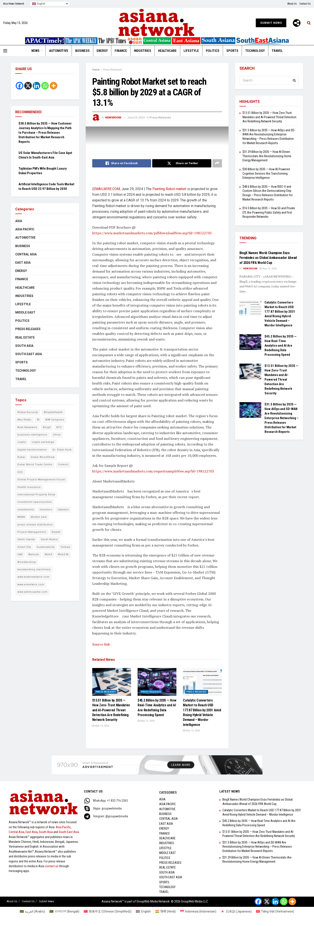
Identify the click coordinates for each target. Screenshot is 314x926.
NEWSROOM (113, 117)
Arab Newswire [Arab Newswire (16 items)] (27, 427)
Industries (142, 51)
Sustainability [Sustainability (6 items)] (46, 547)
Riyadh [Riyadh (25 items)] (56, 532)
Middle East (25, 312)
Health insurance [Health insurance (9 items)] (29, 487)
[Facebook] (19, 85)
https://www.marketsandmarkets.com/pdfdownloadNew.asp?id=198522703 (152, 233)
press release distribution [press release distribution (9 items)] (35, 524)
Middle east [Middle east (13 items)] (39, 517)
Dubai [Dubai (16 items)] (21, 457)
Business (82, 51)
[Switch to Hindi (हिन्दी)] (165, 911)
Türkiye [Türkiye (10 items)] (65, 547)
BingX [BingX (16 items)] (47, 427)
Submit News (271, 22)
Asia (18, 221)
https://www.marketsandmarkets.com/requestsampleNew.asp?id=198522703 (153, 471)
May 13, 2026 (100, 725)
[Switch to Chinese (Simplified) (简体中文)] (108, 911)
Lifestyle (191, 51)
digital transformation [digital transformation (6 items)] (32, 449)
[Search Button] (294, 80)
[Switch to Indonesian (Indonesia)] (198, 911)
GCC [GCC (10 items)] (20, 472)
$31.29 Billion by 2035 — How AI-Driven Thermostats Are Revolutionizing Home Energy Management (266, 156)
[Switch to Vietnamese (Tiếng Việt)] (275, 911)
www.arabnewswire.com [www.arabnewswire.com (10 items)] (33, 576)
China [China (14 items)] (57, 434)
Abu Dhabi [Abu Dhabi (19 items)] (24, 419)
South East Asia (28, 354)
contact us (51, 866)
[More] (296, 23)
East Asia (23, 262)
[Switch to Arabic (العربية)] (33, 911)
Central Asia (26, 254)
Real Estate (25, 337)
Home (95, 69)
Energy (102, 51)
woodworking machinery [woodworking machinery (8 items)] (34, 569)
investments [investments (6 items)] (25, 509)
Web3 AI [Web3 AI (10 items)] (63, 554)
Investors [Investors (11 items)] (46, 509)
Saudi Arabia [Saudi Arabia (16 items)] (49, 539)
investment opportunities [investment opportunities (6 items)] (34, 502)
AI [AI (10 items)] (38, 419)
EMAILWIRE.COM (106, 189)
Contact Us (305, 3)
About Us (292, 3)
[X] (28, 85)
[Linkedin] (36, 85)
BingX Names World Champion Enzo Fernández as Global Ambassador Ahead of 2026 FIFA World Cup (268, 258)
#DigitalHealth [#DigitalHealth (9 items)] (53, 412)
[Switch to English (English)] (143, 911)
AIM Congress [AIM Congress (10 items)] (54, 419)
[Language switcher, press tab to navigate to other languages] (50, 4)
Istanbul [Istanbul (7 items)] (63, 509)
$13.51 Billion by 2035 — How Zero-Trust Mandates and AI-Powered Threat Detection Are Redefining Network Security (111, 710)
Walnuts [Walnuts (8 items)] (33, 554)
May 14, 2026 (268, 268)
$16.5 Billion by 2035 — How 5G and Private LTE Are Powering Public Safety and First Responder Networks (268, 212)
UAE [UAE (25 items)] (20, 554)
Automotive (58, 51)
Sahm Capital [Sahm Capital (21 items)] (26, 539)
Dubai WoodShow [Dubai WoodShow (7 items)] (43, 457)
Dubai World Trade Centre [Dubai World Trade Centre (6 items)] (35, 464)
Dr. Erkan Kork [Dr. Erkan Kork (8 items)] (62, 449)
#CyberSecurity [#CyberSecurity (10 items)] (27, 412)
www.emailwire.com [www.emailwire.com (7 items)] (30, 584)
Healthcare (167, 51)
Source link (101, 644)
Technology (255, 51)
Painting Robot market (169, 189)
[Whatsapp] (45, 85)
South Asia (24, 345)
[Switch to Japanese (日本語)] (236, 911)
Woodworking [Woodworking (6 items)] (26, 562)
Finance (121, 51)
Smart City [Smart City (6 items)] (24, 547)
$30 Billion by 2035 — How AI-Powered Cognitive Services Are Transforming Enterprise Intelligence (266, 173)
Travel (277, 51)
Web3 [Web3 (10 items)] (48, 554)
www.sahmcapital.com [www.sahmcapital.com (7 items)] (32, 591)
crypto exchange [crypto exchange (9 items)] (43, 442)
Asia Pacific (24, 229)
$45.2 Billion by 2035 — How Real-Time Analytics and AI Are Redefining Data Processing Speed (281, 345)
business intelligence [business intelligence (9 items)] (32, 434)
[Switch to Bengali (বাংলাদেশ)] (64, 911)
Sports (232, 51)
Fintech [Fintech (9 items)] (63, 464)
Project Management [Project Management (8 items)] (31, 532)
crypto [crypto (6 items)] (21, 442)
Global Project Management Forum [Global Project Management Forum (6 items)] (41, 479)
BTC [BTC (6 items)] (59, 427)
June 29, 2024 (136, 117)
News (35, 51)
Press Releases (112, 69)
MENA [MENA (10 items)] (21, 517)
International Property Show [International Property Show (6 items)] (36, 494)
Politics (212, 51)
